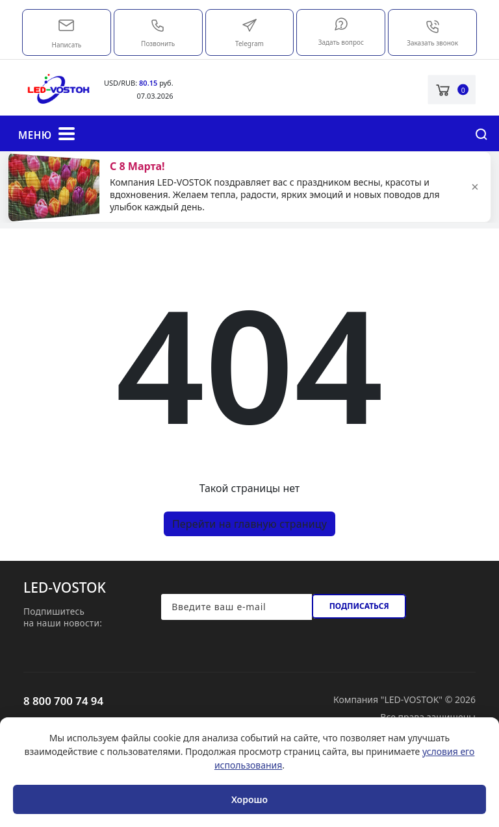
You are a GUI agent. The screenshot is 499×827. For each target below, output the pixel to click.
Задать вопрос (341, 31)
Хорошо (249, 799)
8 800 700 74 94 (63, 700)
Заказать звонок (432, 33)
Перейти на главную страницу (249, 524)
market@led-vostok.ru (66, 24)
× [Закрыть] (474, 186)
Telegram (249, 33)
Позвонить (158, 33)
